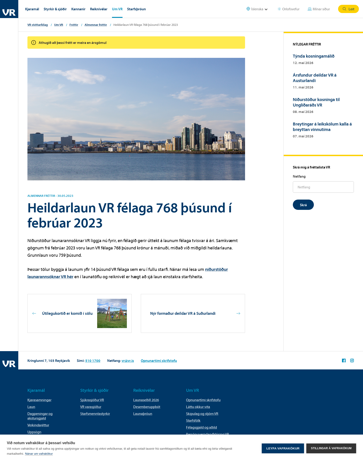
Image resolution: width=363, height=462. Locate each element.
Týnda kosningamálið (314, 56)
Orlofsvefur (288, 9)
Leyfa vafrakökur (282, 448)
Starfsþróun (136, 9)
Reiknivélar (98, 9)
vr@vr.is (128, 360)
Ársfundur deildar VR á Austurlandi (314, 77)
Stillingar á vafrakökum (331, 448)
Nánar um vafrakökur (39, 453)
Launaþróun (142, 413)
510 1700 (92, 360)
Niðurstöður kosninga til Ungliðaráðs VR (316, 102)
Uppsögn (34, 432)
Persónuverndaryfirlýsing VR (207, 434)
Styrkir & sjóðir (55, 9)
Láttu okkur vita (198, 406)
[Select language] (259, 9)
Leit (348, 9)
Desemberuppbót (146, 406)
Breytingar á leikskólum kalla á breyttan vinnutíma (322, 126)
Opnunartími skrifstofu (159, 360)
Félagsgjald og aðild (201, 427)
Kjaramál (32, 9)
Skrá (303, 205)
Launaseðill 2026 (146, 400)
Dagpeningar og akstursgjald (40, 415)
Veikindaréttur (38, 425)
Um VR (117, 9)
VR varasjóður (90, 406)
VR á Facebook (344, 360)
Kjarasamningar (39, 400)
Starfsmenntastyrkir (95, 413)
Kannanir (78, 9)
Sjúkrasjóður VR (92, 400)
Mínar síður (319, 9)
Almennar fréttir (96, 25)
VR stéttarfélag (37, 25)
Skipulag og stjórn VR (202, 413)
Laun (31, 406)
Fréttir (73, 25)
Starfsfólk (193, 420)
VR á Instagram (352, 360)
